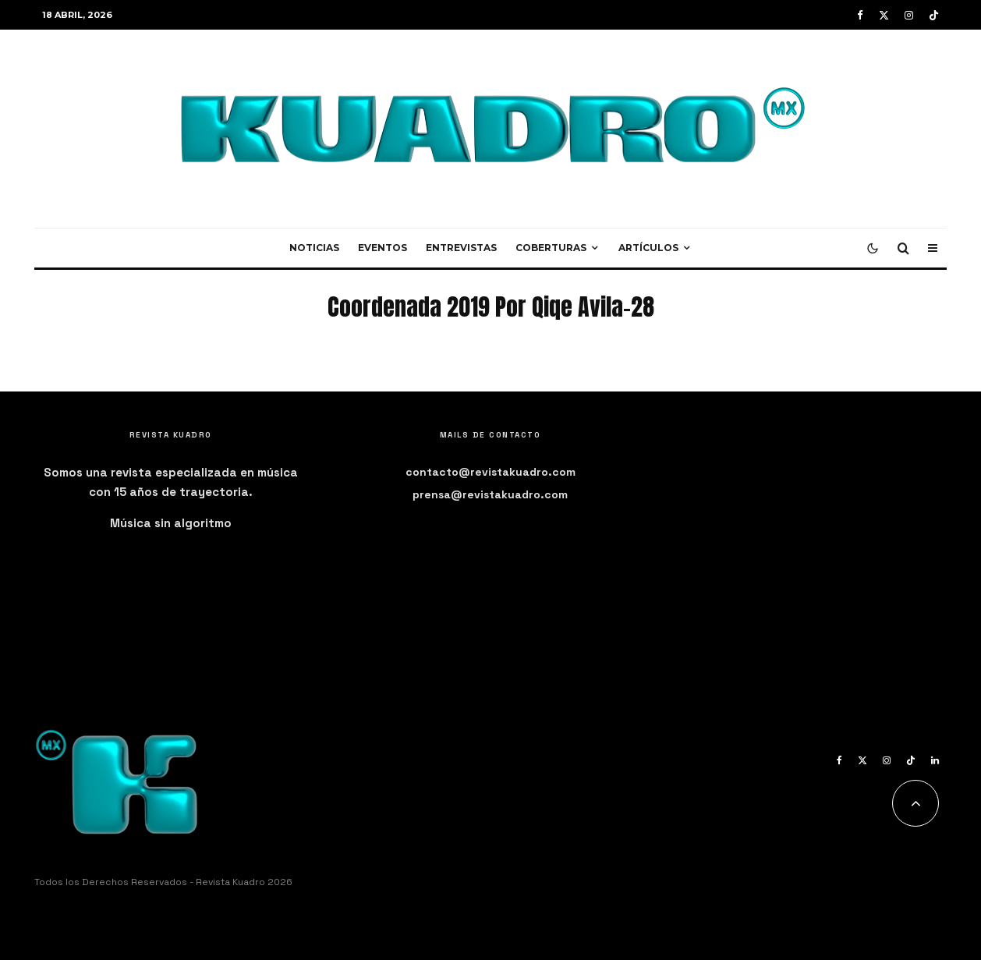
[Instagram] (909, 15)
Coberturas (550, 247)
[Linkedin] (935, 760)
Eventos (382, 247)
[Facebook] (860, 15)
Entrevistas (461, 247)
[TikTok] (934, 15)
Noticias (314, 247)
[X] (884, 15)
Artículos (648, 247)
